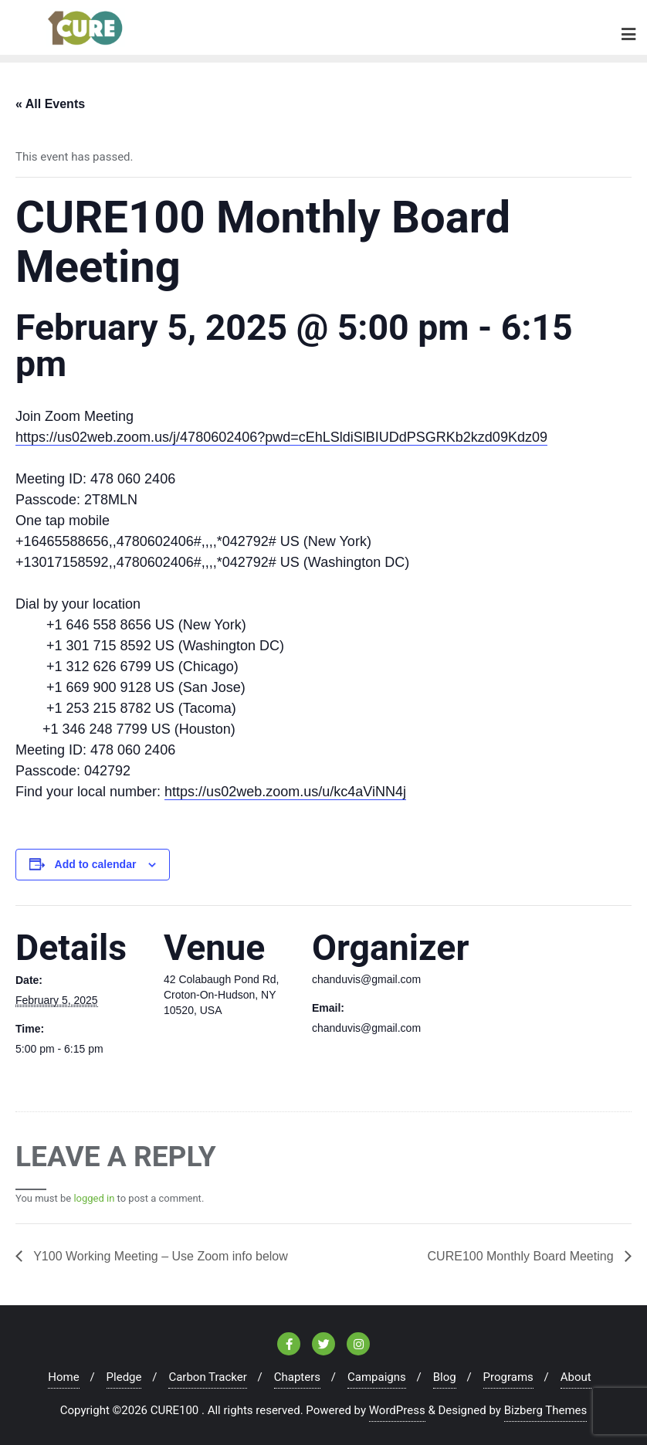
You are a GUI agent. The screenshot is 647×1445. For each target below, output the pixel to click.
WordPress (397, 1410)
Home (63, 1377)
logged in (93, 1198)
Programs (508, 1377)
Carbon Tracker (207, 1377)
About (576, 1377)
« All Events (50, 103)
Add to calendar (96, 864)
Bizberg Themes (546, 1410)
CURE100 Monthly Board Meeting (522, 1256)
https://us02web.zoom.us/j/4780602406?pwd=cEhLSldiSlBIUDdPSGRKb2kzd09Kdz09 (281, 437)
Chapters (297, 1377)
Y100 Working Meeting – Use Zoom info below (159, 1256)
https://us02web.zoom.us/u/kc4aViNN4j (285, 791)
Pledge (124, 1377)
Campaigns (376, 1377)
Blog (444, 1377)
